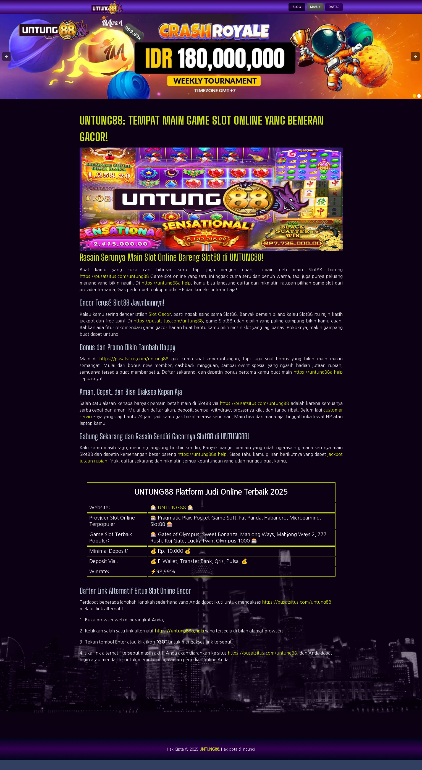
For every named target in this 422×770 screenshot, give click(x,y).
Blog (276, 10)
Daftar (329, 10)
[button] (6, 62)
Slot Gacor (160, 320)
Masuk (301, 10)
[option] (414, 102)
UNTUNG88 (172, 513)
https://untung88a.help (166, 288)
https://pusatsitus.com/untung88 (114, 282)
